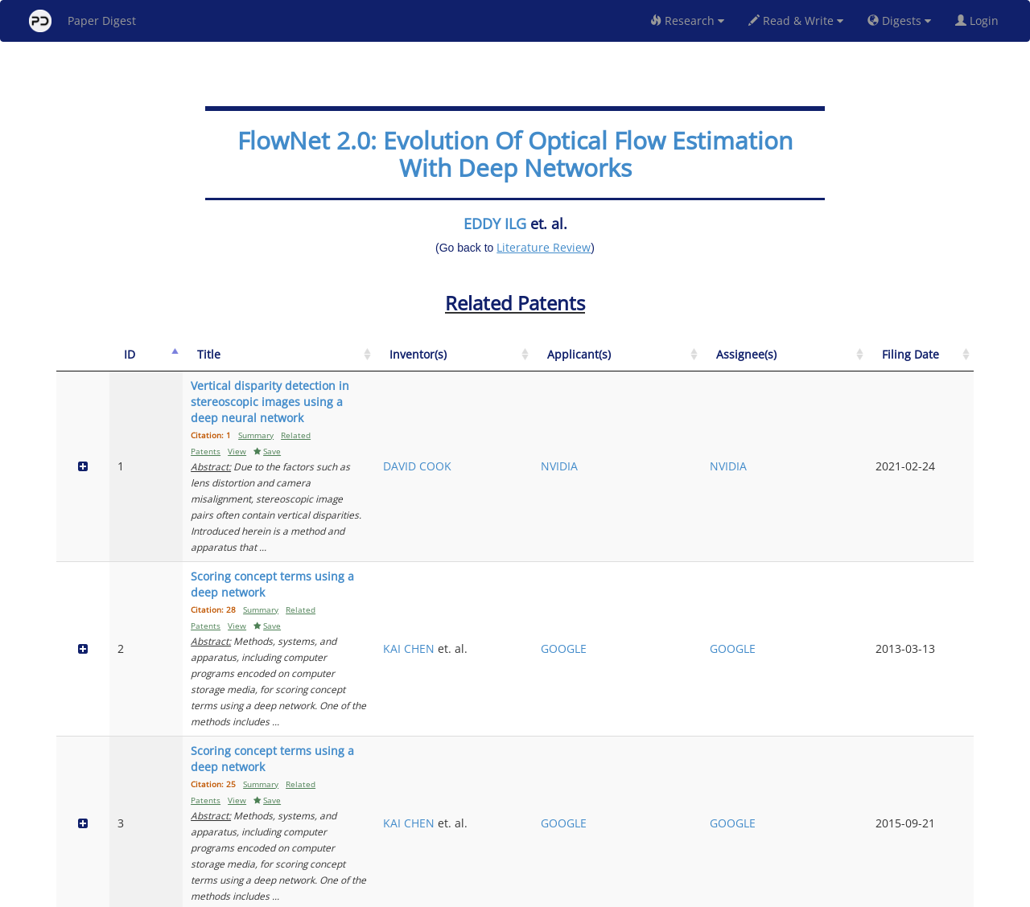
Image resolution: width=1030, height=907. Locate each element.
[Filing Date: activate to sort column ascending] (941, 363)
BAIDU (727, 762)
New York (645, 892)
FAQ (448, 892)
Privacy (560, 892)
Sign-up (482, 892)
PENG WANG (646, 753)
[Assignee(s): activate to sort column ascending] (857, 363)
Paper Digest (82, 21)
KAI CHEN (638, 495)
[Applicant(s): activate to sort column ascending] (754, 363)
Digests (899, 20)
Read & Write (795, 20)
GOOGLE (733, 503)
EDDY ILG (495, 223)
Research (687, 20)
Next (949, 826)
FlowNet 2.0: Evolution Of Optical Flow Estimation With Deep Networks (515, 154)
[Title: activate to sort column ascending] (377, 363)
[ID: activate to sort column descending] (126, 363)
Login (980, 20)
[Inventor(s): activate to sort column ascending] (653, 363)
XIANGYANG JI (649, 659)
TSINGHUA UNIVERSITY (741, 667)
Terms (521, 892)
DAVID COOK (646, 425)
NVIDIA (728, 425)
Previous (824, 826)
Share (597, 892)
